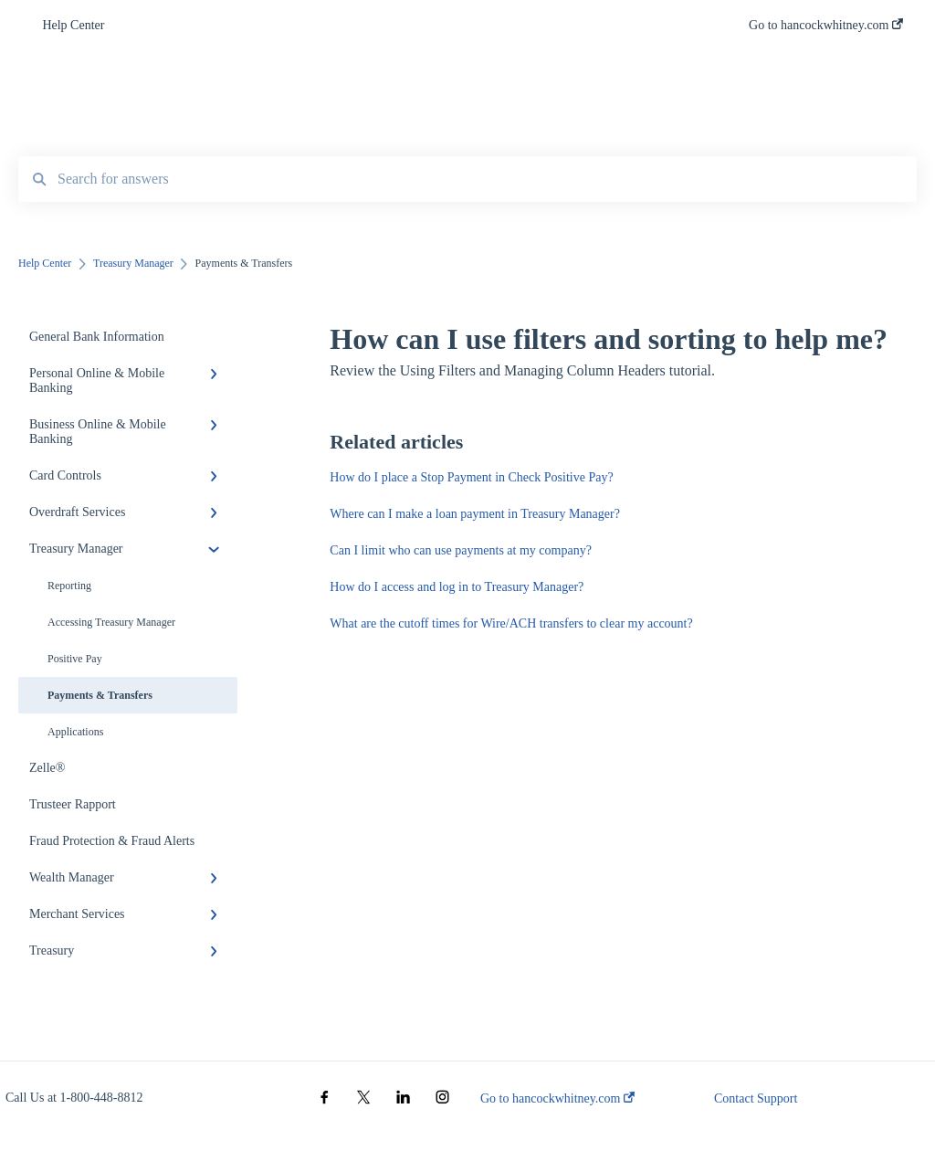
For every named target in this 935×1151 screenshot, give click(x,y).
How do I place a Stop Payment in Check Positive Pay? (471, 477)
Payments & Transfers (99, 695)
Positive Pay (74, 658)
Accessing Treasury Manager (111, 622)
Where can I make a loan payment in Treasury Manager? (475, 514)
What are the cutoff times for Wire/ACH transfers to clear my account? (511, 623)
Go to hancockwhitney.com (557, 1098)
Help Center (73, 25)
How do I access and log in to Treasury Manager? (456, 587)
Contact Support (755, 1098)
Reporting (69, 585)
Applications (75, 731)
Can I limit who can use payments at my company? (461, 550)
